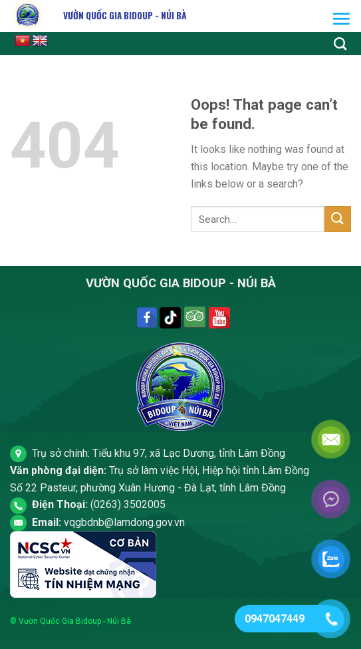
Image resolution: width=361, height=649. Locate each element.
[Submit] (337, 219)
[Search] (340, 43)
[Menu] (341, 18)
